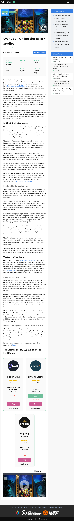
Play (13, 404)
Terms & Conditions (55, 507)
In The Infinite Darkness (62, 15)
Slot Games (12, 11)
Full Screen (39, 471)
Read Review (13, 408)
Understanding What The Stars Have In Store (63, 35)
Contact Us (15, 507)
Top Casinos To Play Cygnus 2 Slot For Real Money (61, 44)
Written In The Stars (61, 24)
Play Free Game (39, 53)
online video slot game (27, 260)
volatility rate (11, 271)
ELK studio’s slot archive (24, 181)
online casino (22, 339)
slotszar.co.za (43, 519)
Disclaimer (32, 507)
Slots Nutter (8, 47)
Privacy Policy (42, 507)
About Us (24, 507)
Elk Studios (5, 11)
